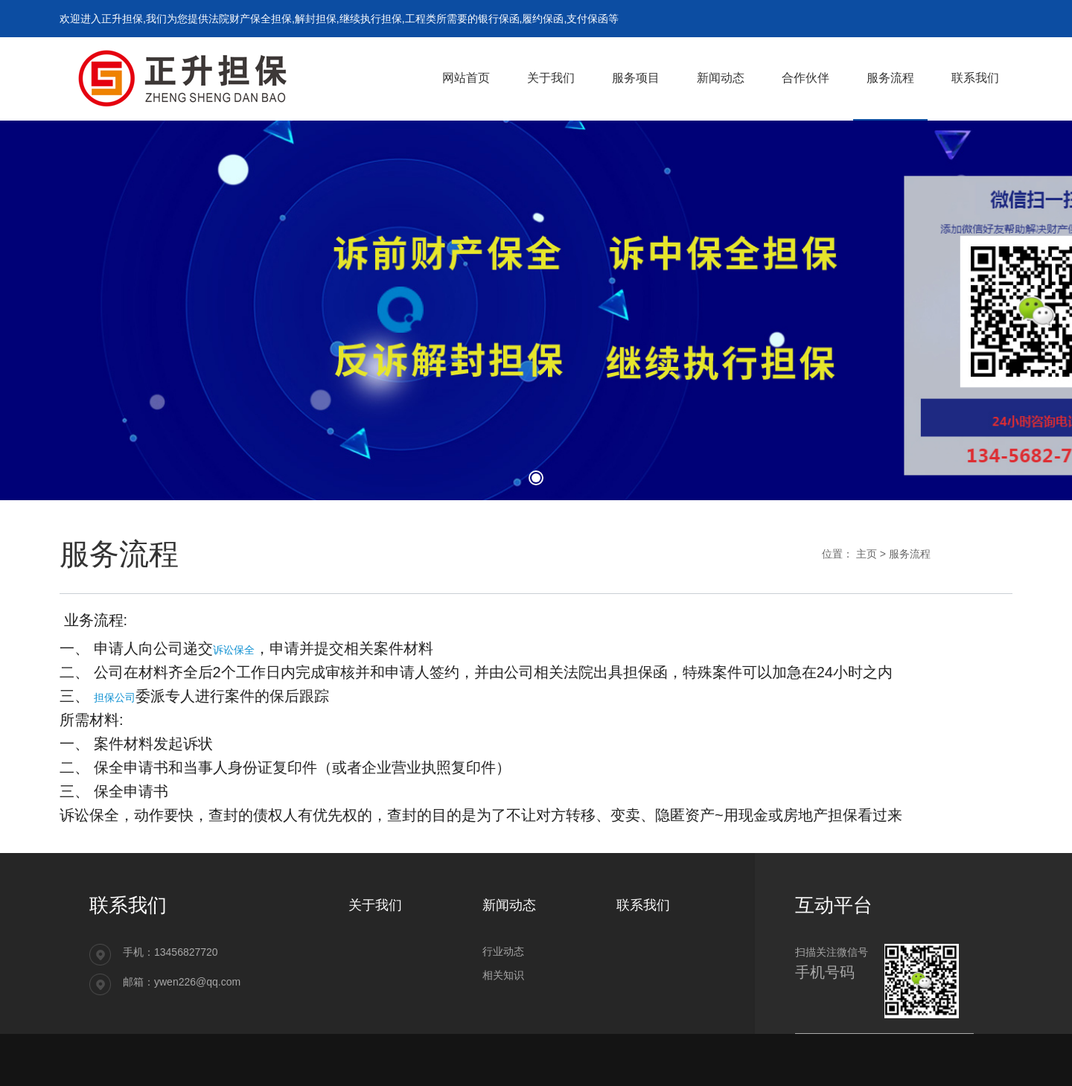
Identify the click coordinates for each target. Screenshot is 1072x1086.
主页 (866, 554)
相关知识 (503, 975)
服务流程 (910, 554)
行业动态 (503, 951)
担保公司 (114, 697)
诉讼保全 (234, 650)
